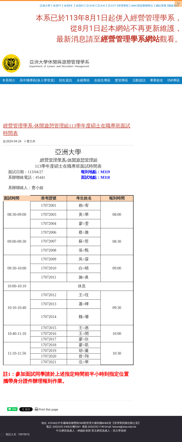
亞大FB (90, 5)
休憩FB (68, 5)
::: (38, 5)
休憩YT (57, 5)
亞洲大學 (45, 5)
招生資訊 (65, 80)
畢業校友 (156, 80)
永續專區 (83, 80)
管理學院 (123, 5)
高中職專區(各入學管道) (37, 80)
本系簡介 (8, 80)
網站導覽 (161, 5)
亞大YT (112, 5)
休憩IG (80, 5)
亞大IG (101, 5)
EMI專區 (173, 80)
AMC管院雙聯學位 (142, 5)
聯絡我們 (174, 5)
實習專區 (121, 80)
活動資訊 (139, 80)
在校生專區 (102, 80)
